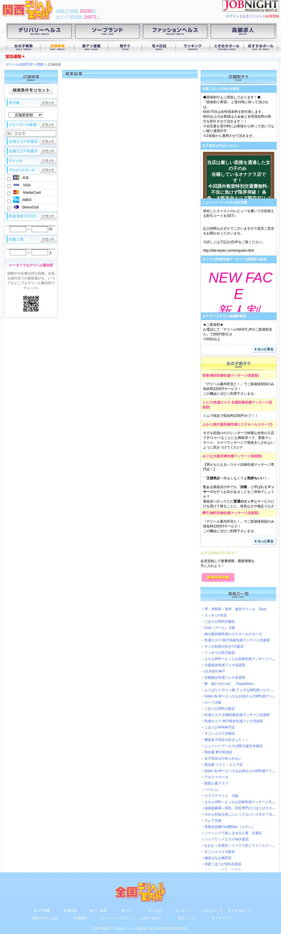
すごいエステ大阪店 (219, 852)
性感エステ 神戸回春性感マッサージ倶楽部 (237, 640)
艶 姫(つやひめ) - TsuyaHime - (229, 684)
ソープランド (107, 32)
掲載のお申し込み (45, 918)
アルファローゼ (216, 777)
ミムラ (207, 402)
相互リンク (186, 918)
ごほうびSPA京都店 (219, 622)
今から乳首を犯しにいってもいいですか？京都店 (241, 814)
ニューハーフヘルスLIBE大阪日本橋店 (233, 746)
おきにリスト (252, 16)
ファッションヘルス (175, 32)
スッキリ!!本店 (215, 615)
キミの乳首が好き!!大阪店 (224, 646)
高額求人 (243, 32)
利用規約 (80, 918)
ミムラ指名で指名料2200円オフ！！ (230, 416)
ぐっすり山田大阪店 (219, 653)
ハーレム (211, 789)
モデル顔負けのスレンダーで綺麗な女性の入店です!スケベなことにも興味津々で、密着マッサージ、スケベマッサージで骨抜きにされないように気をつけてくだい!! (238, 440)
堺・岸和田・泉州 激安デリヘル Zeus (235, 609)
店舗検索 (57, 47)
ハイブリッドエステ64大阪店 (226, 839)
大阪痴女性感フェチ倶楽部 (224, 665)
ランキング (193, 47)
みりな (207, 456)
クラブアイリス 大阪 (221, 796)
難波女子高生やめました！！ (226, 740)
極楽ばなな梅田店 (218, 858)
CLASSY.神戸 (214, 671)
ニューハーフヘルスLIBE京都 (224, 202)
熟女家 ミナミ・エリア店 (223, 765)
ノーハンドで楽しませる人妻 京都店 (233, 833)
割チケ (125, 47)
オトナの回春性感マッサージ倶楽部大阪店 (234, 259)
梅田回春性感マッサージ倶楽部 (234, 376)
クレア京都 (212, 821)
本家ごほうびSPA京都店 (220, 89)
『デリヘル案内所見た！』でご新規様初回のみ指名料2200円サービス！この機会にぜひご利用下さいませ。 (238, 389)
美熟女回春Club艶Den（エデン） (229, 827)
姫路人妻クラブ (216, 783)
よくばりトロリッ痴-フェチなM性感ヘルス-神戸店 (242, 690)
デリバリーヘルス (39, 32)
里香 (205, 376)
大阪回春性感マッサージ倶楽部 (237, 456)
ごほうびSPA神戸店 (219, 727)
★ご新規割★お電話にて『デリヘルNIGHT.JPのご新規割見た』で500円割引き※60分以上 (237, 332)
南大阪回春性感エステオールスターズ (242, 424)
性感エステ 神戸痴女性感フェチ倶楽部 (233, 721)
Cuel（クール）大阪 (219, 628)
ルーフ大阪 (212, 702)
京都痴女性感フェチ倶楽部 (224, 678)
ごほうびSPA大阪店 (219, 709)
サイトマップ (222, 918)
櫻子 (205, 513)
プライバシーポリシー (116, 918)
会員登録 (272, 16)
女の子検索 (23, 47)
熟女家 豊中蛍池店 (218, 752)
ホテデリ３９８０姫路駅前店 (224, 316)
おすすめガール (261, 47)
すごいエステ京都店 (219, 733)
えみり (207, 424)
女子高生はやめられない (220, 146)
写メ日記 (159, 47)
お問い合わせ (151, 918)
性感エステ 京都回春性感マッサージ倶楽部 (237, 715)
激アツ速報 (91, 47)
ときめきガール (227, 47)
